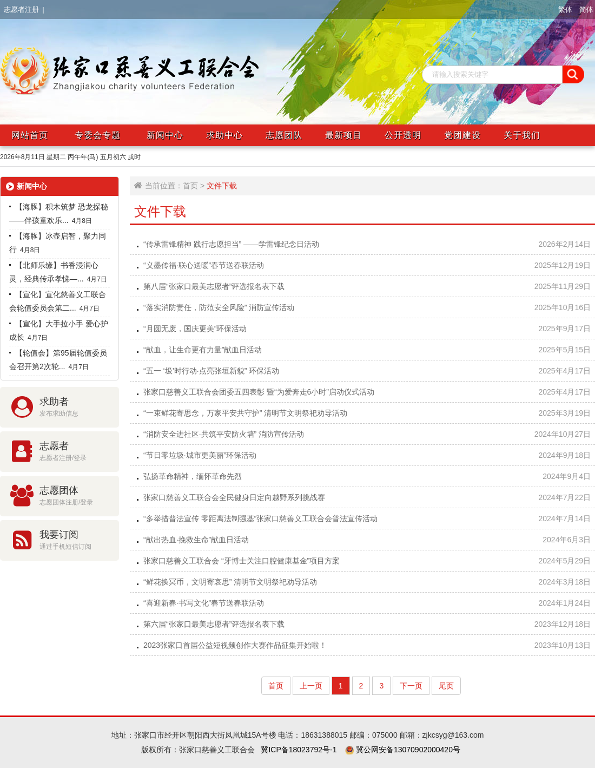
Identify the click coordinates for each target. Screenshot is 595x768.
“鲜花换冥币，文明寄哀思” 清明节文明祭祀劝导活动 (230, 581)
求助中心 (224, 135)
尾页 (446, 685)
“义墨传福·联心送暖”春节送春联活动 (203, 265)
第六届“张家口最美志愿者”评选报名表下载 (214, 624)
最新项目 (343, 135)
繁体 (565, 9)
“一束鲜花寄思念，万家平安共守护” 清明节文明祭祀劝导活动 (245, 413)
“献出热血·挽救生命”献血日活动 (196, 539)
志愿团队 (284, 135)
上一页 (311, 685)
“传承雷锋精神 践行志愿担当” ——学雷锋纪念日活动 (231, 244)
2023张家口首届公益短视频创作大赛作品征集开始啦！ (235, 645)
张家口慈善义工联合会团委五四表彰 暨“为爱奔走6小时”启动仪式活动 (258, 392)
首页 (190, 185)
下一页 (411, 685)
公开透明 (403, 135)
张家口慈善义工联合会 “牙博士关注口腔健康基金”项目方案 (241, 560)
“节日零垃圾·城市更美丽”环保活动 (199, 455)
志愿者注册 (21, 9)
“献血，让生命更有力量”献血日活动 (202, 349)
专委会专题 (98, 135)
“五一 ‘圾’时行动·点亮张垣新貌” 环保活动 (211, 370)
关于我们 (522, 135)
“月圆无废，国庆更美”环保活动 (195, 328)
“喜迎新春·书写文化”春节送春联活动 (203, 603)
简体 (586, 9)
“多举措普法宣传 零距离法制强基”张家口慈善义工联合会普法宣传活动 (260, 518)
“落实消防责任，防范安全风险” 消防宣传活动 (218, 307)
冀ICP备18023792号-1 (298, 749)
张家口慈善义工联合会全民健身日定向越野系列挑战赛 (234, 497)
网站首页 (29, 135)
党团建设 (462, 135)
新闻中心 (165, 135)
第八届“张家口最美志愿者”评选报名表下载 (214, 286)
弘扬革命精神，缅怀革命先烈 (192, 476)
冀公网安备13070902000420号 (407, 749)
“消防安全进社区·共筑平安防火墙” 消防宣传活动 (223, 434)
